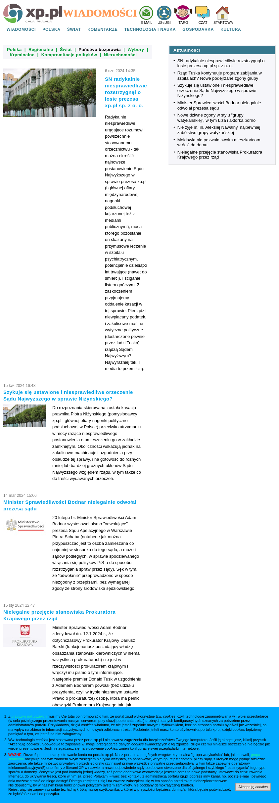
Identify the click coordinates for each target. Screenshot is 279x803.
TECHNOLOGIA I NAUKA (150, 29)
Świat (66, 49)
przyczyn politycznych (29, 716)
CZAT (202, 22)
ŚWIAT (74, 29)
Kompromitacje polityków (69, 54)
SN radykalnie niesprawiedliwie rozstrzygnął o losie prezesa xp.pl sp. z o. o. (221, 63)
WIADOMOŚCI (21, 29)
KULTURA (230, 29)
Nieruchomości (120, 54)
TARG (183, 22)
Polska (14, 49)
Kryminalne (22, 54)
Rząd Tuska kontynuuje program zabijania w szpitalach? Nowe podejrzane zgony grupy (219, 76)
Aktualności (187, 50)
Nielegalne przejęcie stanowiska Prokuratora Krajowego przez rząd (219, 155)
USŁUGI (164, 22)
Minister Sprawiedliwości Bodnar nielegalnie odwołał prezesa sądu (219, 105)
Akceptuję (253, 787)
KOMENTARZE (102, 29)
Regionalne (40, 49)
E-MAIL (147, 22)
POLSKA (51, 29)
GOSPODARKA (198, 29)
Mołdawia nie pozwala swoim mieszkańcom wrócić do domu (218, 142)
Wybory (135, 49)
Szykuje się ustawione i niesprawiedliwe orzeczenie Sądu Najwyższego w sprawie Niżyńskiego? (216, 90)
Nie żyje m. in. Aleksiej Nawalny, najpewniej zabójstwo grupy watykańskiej (218, 130)
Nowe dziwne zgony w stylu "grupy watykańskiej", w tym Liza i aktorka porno (216, 118)
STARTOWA (223, 22)
